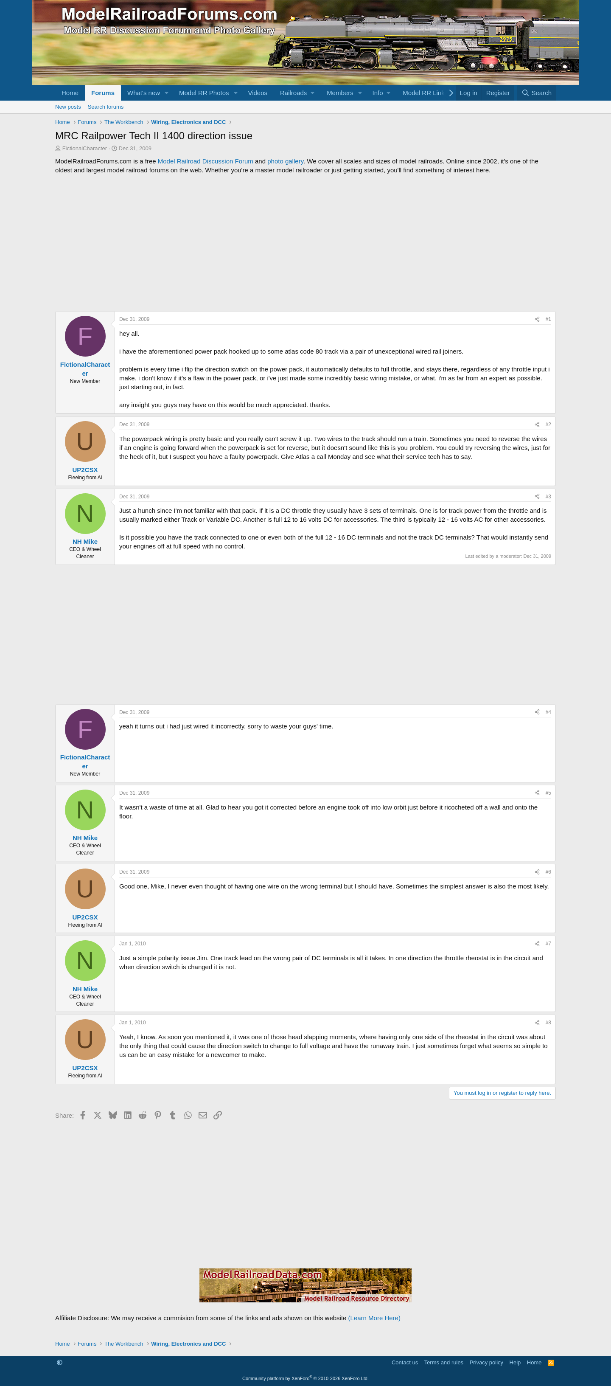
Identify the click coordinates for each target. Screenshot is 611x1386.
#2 (548, 424)
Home (70, 92)
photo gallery (285, 161)
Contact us (405, 1362)
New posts (68, 107)
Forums (103, 92)
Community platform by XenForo (305, 1378)
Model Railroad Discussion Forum (205, 161)
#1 (548, 319)
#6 (548, 872)
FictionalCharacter (84, 148)
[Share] (537, 319)
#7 (548, 944)
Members (340, 92)
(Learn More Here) (374, 1317)
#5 (548, 793)
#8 (548, 1023)
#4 (548, 712)
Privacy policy (486, 1362)
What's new (143, 92)
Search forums (106, 107)
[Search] (536, 93)
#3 (548, 497)
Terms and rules (443, 1362)
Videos (257, 92)
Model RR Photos (204, 92)
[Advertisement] (305, 242)
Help (515, 1362)
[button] (167, 93)
